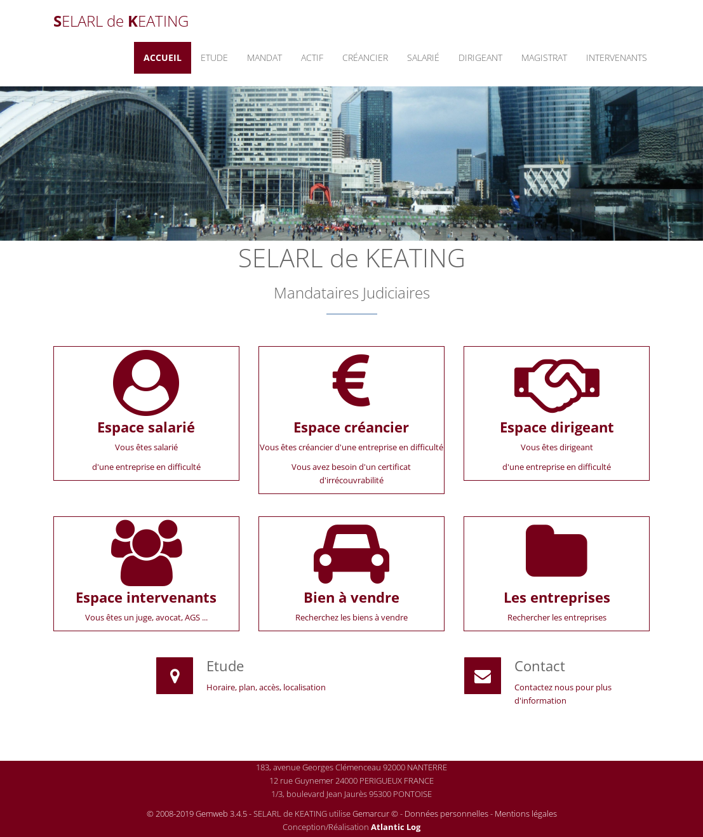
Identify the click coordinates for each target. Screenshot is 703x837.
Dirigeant (480, 57)
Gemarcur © (375, 813)
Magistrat (544, 57)
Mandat (264, 57)
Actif (312, 57)
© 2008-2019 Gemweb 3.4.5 (197, 813)
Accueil (163, 57)
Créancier (365, 57)
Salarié (423, 57)
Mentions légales (526, 813)
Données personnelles (446, 813)
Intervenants (616, 57)
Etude (214, 57)
